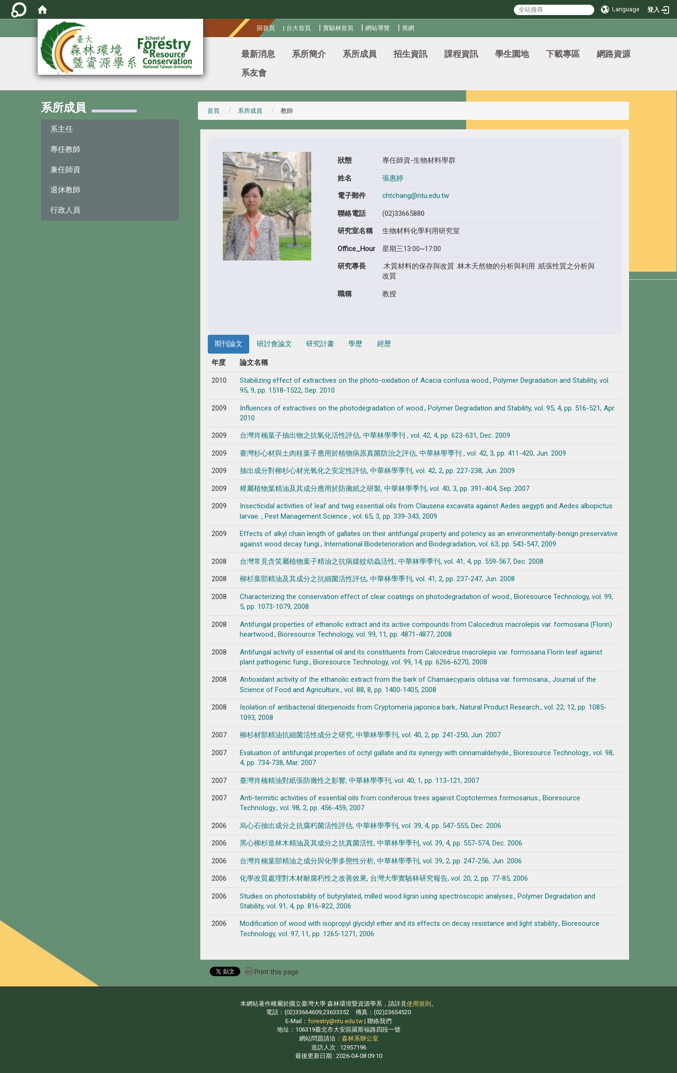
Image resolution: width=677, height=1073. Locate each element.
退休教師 (65, 189)
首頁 (213, 110)
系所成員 (360, 54)
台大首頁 (298, 28)
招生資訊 (410, 54)
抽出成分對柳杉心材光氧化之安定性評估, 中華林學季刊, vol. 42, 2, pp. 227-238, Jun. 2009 (377, 470)
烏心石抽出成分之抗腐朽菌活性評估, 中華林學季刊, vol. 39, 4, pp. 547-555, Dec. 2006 (370, 825)
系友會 (254, 73)
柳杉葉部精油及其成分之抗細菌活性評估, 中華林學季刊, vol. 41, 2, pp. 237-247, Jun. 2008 (377, 579)
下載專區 (563, 54)
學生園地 (512, 54)
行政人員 (65, 209)
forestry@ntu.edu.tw (335, 1021)
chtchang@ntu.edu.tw (415, 195)
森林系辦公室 (360, 1038)
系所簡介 (309, 54)
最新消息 (258, 54)
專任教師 (65, 149)
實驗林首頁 (338, 28)
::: (253, 26)
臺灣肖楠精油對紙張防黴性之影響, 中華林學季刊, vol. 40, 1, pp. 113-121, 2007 (359, 780)
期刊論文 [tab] (228, 343)
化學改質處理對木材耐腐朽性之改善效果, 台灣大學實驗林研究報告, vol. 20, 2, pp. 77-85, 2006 (384, 878)
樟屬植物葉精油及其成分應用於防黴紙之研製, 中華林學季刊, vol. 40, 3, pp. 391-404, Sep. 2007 (384, 488)
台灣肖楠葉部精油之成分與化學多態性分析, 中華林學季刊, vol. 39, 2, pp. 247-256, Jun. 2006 (381, 861)
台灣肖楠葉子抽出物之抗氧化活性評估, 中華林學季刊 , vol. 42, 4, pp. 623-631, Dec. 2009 (375, 435)
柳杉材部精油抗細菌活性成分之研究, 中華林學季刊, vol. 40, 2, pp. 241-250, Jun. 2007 (370, 735)
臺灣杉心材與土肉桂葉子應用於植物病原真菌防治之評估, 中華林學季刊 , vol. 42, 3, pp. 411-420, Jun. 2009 (403, 453)
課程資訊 (461, 54)
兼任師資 (65, 169)
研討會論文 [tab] (274, 343)
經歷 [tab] (384, 343)
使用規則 (419, 1003)
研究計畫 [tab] (320, 343)
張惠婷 (392, 178)
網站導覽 (377, 28)
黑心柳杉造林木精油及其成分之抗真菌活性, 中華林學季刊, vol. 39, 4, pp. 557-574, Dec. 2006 (381, 843)
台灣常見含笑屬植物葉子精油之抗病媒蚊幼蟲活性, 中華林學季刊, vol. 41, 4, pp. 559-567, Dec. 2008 (391, 561)
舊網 (408, 28)
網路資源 (613, 54)
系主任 (61, 129)
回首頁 (266, 28)
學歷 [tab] (355, 343)
